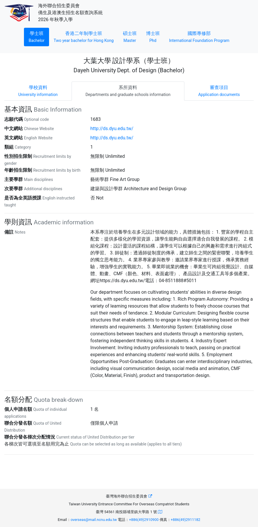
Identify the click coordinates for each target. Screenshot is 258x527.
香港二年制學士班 (86, 36)
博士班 (155, 36)
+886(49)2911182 (185, 519)
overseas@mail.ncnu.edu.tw (94, 519)
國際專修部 (199, 36)
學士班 (39, 36)
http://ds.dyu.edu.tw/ (111, 128)
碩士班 (132, 36)
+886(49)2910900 (143, 519)
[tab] (38, 91)
